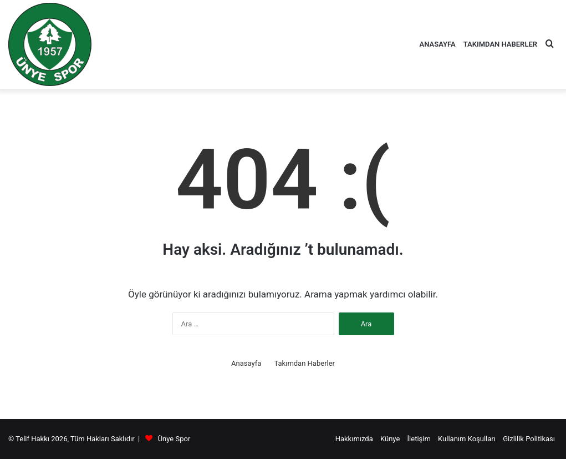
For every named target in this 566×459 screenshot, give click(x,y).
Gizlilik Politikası (529, 439)
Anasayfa (438, 44)
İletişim (419, 439)
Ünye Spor (174, 439)
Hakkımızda (354, 439)
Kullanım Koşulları (467, 439)
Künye (390, 439)
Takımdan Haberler (500, 44)
